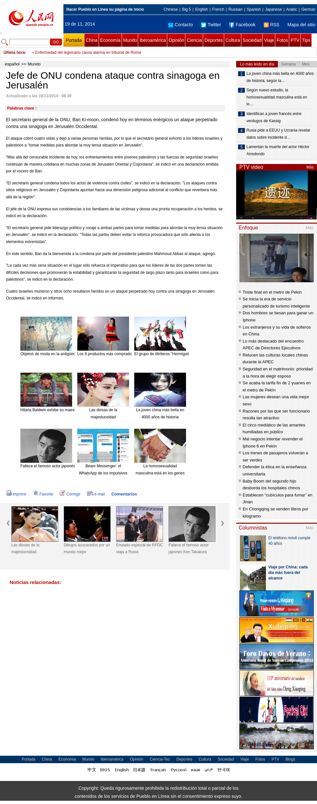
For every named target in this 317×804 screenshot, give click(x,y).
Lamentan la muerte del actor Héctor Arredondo (278, 150)
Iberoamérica (152, 40)
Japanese (273, 9)
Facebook (242, 24)
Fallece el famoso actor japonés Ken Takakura (60, 466)
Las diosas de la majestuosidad (25, 548)
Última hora (14, 52)
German (308, 9)
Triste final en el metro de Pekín (272, 292)
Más (310, 167)
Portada (74, 40)
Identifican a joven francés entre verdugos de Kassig (273, 117)
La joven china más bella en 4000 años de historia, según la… (280, 77)
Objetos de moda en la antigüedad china (55, 354)
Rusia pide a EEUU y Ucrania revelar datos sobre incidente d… (278, 134)
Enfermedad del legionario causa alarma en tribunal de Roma (88, 52)
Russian (235, 9)
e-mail (96, 494)
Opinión (176, 40)
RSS (271, 24)
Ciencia (194, 40)
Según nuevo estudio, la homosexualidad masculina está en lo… (276, 97)
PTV (294, 40)
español (12, 64)
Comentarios (124, 494)
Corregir (70, 494)
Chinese (171, 9)
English (201, 9)
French (218, 9)
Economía (110, 40)
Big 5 (186, 9)
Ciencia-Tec (160, 759)
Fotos (282, 40)
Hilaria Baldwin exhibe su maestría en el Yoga (59, 410)
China (92, 40)
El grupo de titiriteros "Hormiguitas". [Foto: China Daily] (181, 354)
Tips (306, 40)
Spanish (254, 9)
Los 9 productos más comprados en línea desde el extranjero (130, 354)
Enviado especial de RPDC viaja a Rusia (139, 548)
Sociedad (252, 40)
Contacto (180, 24)
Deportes (213, 40)
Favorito (43, 494)
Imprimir (16, 494)
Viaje (269, 40)
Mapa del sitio (301, 24)
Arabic (291, 9)
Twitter (211, 24)
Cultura (232, 40)
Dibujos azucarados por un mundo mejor (87, 548)
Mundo (130, 40)
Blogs (290, 759)
